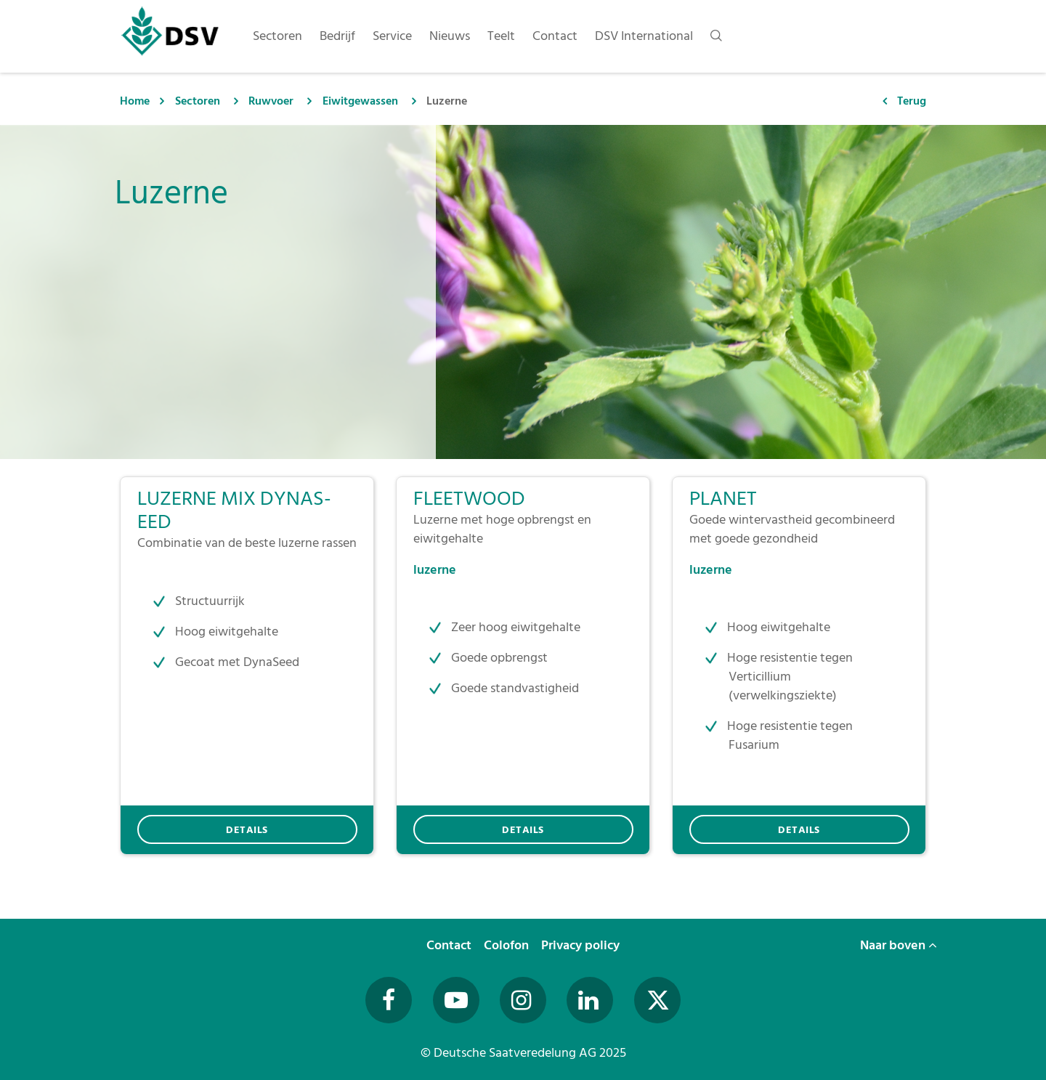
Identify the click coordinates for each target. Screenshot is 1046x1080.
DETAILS (247, 829)
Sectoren (197, 101)
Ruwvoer (270, 101)
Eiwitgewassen (360, 101)
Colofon (508, 945)
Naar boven (898, 945)
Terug (911, 101)
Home (135, 101)
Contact (450, 945)
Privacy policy (582, 945)
